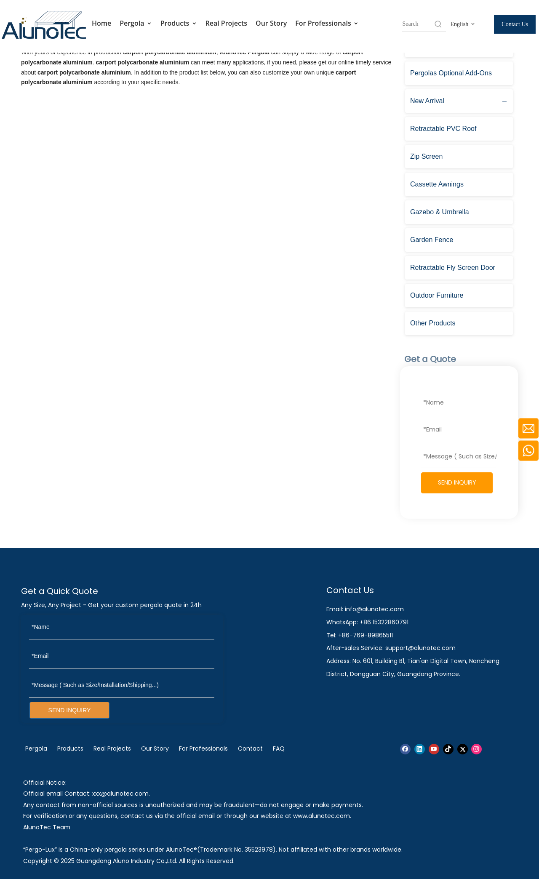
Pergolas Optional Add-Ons (451, 73)
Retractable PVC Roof (443, 128)
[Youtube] (434, 749)
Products (178, 23)
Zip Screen (426, 156)
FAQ (279, 748)
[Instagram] (476, 749)
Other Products (433, 323)
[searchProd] (417, 24)
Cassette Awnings (437, 184)
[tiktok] (448, 749)
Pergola (136, 23)
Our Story (271, 23)
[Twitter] (462, 749)
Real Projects (226, 23)
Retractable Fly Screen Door (452, 267)
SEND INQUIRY (457, 482)
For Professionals (327, 23)
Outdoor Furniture (436, 295)
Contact (250, 748)
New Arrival (427, 100)
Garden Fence (431, 239)
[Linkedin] (419, 749)
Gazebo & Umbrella (439, 212)
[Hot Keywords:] (438, 24)
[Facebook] (405, 749)
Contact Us (515, 24)
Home (101, 23)
